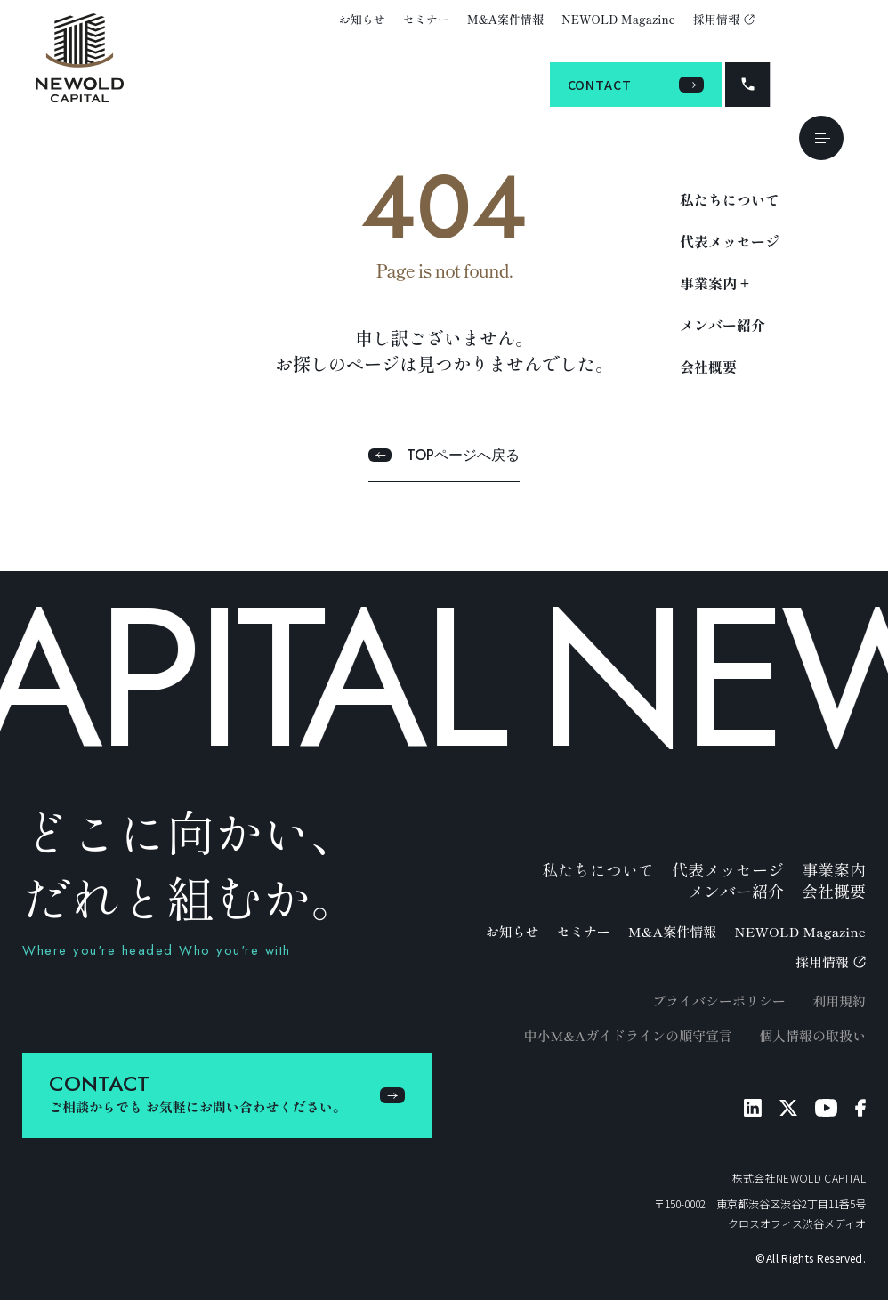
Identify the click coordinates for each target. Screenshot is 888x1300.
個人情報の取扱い (812, 1035)
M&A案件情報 (505, 19)
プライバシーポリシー (719, 1000)
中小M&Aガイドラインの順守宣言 (627, 1035)
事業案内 (834, 869)
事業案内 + (714, 283)
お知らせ (362, 19)
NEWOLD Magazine (618, 19)
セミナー (426, 19)
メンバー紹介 (722, 324)
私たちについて (729, 199)
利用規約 (839, 1000)
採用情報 (724, 19)
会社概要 (708, 366)
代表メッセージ (729, 241)
